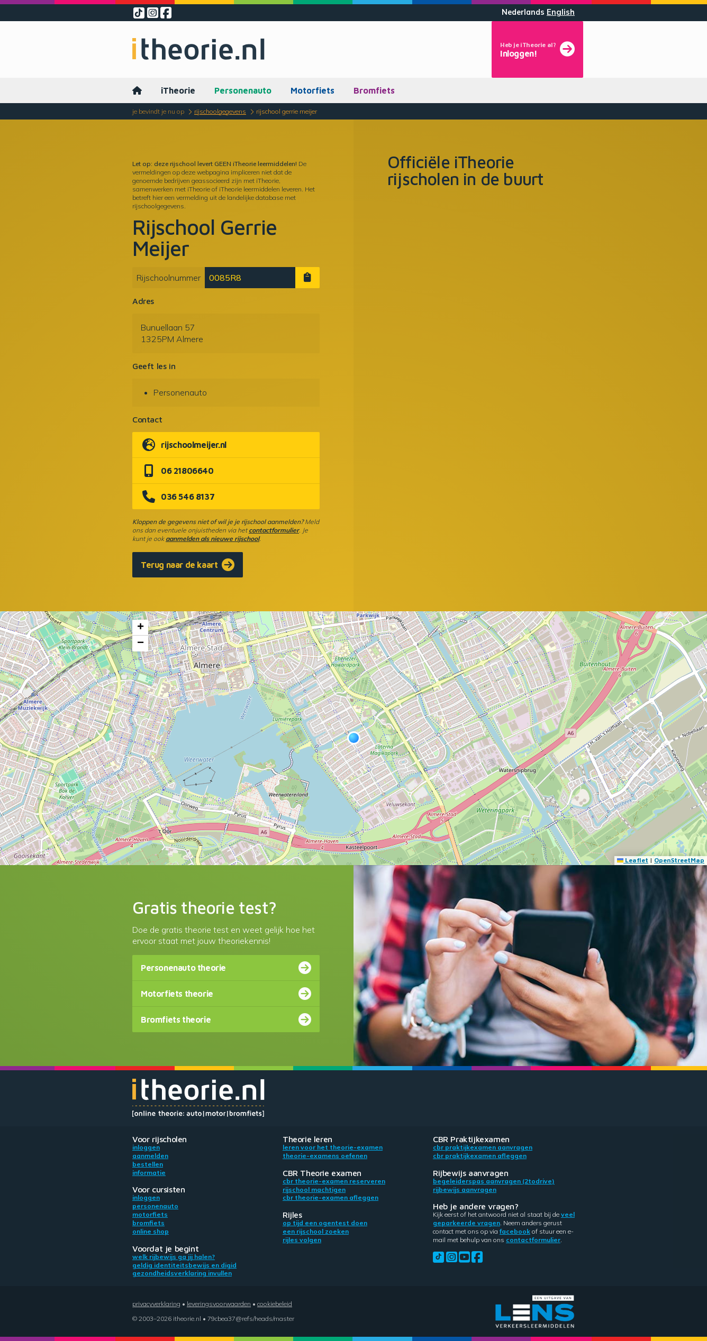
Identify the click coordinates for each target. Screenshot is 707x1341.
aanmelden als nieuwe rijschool (212, 539)
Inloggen (146, 1147)
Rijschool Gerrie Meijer (286, 111)
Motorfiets (312, 90)
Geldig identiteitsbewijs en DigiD (184, 1265)
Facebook (515, 1231)
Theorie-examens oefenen (325, 1156)
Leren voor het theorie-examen (333, 1147)
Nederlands (523, 12)
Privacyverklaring (156, 1304)
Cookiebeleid (274, 1304)
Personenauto (242, 90)
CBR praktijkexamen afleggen (480, 1156)
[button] (353, 738)
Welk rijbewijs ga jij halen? (173, 1257)
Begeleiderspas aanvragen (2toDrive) (494, 1181)
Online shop (150, 1231)
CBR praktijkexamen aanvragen (482, 1147)
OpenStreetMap (679, 860)
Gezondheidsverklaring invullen (182, 1273)
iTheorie (178, 90)
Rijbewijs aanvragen (464, 1189)
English (561, 12)
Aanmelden (150, 1156)
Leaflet (632, 860)
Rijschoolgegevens (220, 111)
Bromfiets (374, 90)
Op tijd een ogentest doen (325, 1223)
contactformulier (274, 530)
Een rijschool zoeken (316, 1231)
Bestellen (147, 1164)
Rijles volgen (302, 1240)
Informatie (149, 1173)
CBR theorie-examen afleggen (330, 1197)
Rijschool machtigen (314, 1189)
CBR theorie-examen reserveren (334, 1181)
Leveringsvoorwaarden (219, 1304)
